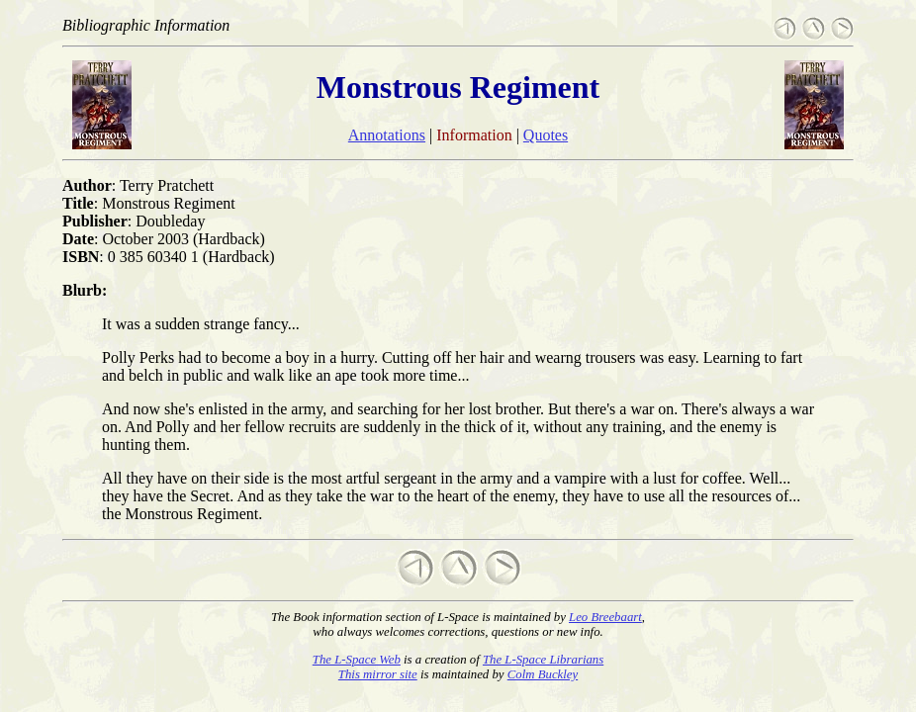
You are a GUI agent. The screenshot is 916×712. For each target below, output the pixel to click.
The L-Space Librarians (543, 660)
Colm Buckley (542, 674)
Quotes (545, 135)
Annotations (386, 135)
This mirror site (377, 674)
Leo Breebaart (605, 617)
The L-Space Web (357, 660)
